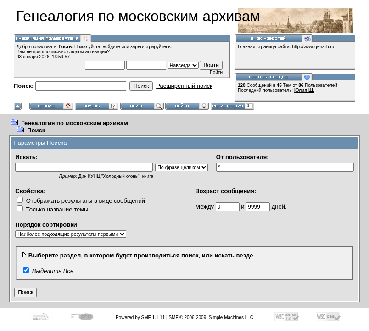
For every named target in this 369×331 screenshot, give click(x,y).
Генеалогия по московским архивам (74, 123)
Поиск (36, 130)
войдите (111, 46)
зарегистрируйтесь (150, 46)
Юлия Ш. (304, 90)
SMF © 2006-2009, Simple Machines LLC (210, 317)
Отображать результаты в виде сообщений (81, 200)
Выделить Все (52, 271)
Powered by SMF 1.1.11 (140, 317)
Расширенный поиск (184, 85)
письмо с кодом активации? (80, 51)
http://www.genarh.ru (313, 46)
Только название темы (52, 209)
